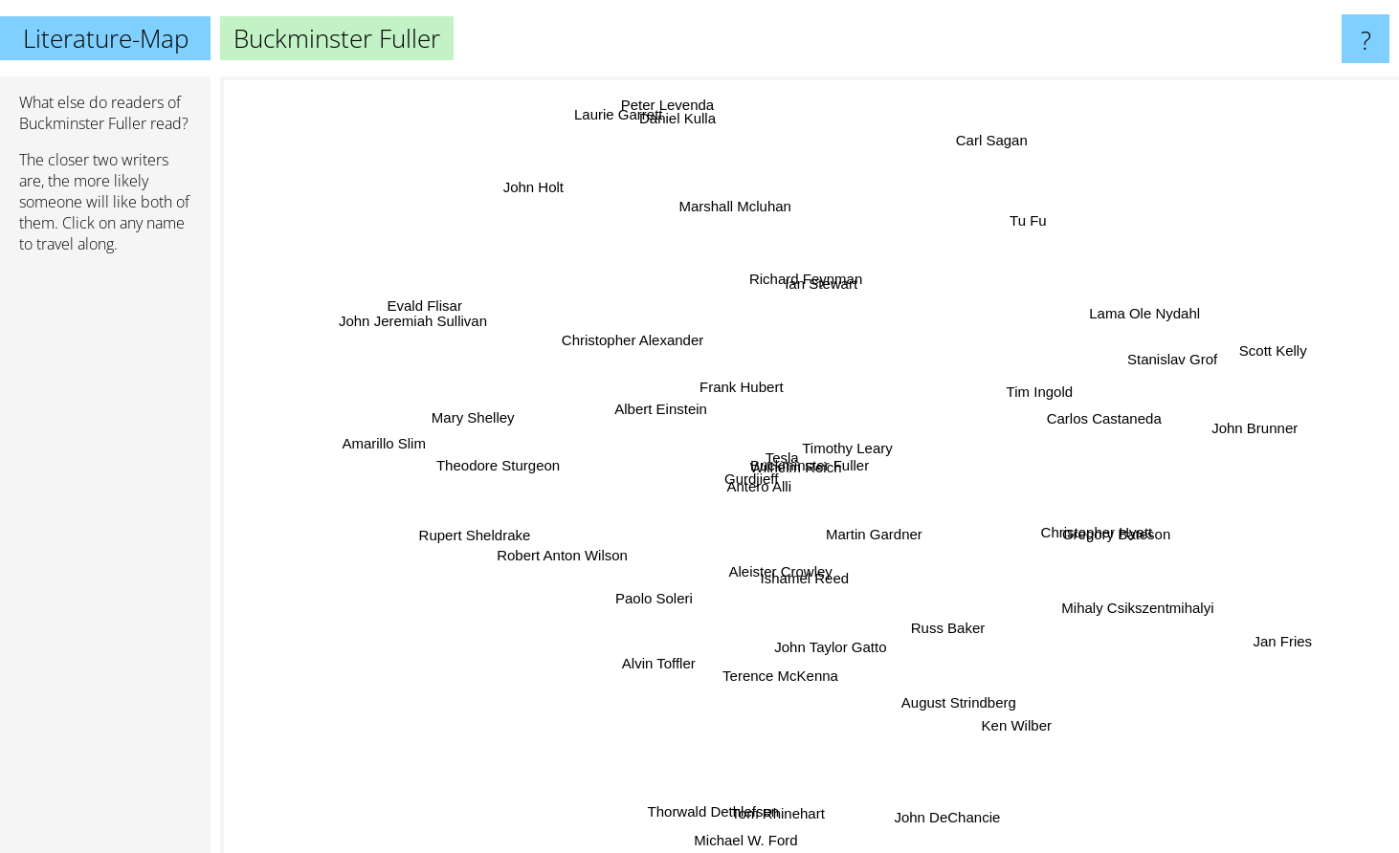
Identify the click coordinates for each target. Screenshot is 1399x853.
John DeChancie (924, 783)
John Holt (572, 222)
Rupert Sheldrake (528, 514)
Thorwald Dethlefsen (700, 755)
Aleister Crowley (811, 605)
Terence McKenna (769, 652)
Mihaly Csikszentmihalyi (1108, 590)
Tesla (852, 475)
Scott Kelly (1219, 364)
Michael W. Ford (744, 802)
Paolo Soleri (677, 587)
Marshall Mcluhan (752, 254)
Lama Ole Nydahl (1101, 325)
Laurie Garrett (620, 123)
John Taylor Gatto (829, 623)
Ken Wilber (988, 762)
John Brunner (1198, 426)
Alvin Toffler (686, 659)
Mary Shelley (430, 407)
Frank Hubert (741, 380)
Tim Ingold (993, 393)
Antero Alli (791, 477)
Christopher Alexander (653, 346)
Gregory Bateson (1076, 532)
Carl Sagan (1015, 114)
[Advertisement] (105, 561)
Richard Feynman (836, 236)
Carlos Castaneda (1125, 418)
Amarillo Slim (431, 448)
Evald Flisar (436, 315)
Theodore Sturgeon (531, 461)
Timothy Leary (936, 443)
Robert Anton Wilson (587, 643)
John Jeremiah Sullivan (467, 329)
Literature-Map (106, 38)
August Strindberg (940, 672)
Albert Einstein (563, 438)
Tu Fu (1001, 248)
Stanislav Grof (1129, 352)
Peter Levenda (687, 141)
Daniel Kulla (687, 153)
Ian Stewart (816, 314)
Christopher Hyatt (1046, 502)
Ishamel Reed (805, 584)
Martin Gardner (855, 546)
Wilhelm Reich (855, 407)
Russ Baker (938, 605)
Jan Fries (1257, 631)
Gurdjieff (699, 469)
